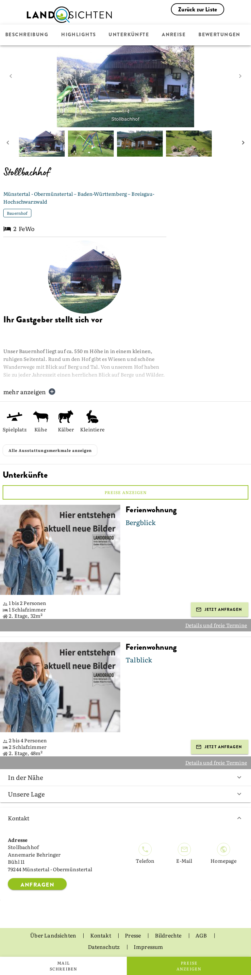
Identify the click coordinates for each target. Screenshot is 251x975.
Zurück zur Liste (197, 9)
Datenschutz (104, 947)
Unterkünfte (129, 35)
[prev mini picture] (8, 143)
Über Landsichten (53, 935)
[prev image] (11, 76)
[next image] (240, 76)
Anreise (174, 35)
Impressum (148, 947)
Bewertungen (219, 35)
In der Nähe (125, 777)
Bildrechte (169, 935)
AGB (201, 935)
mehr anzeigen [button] (29, 391)
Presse (133, 935)
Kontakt (125, 818)
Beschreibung (26, 35)
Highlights (78, 35)
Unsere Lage (125, 793)
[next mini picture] (243, 143)
